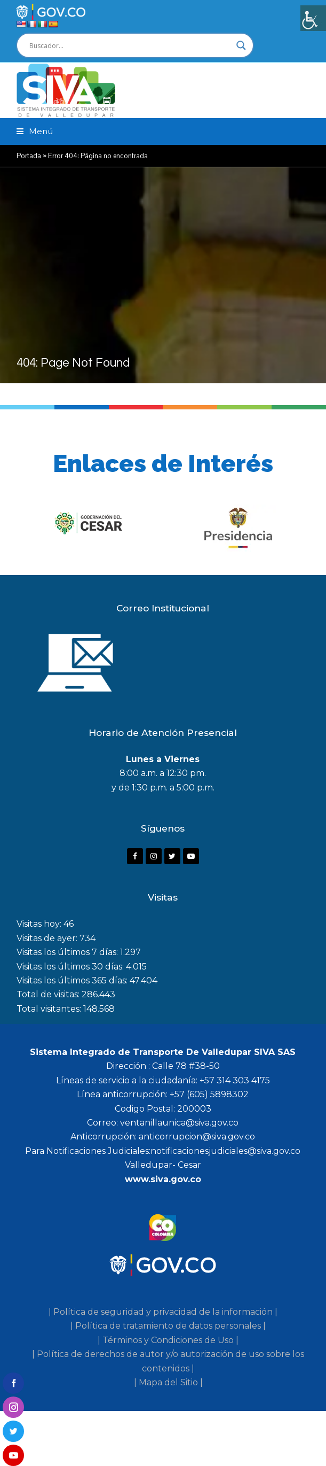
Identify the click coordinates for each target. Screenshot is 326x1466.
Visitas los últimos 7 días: (68, 952)
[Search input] (130, 45)
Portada (29, 155)
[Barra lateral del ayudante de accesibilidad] (313, 18)
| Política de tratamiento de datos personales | (168, 1326)
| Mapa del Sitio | (168, 1382)
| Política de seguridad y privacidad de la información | (163, 1312)
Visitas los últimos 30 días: (71, 966)
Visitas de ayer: (48, 938)
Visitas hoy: (40, 924)
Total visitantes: (50, 1009)
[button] (35, 131)
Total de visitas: (49, 994)
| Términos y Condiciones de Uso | (168, 1340)
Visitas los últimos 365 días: (73, 980)
